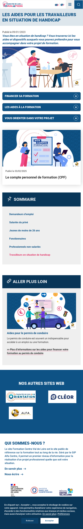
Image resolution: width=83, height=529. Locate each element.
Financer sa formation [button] (22, 96)
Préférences (64, 514)
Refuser (30, 521)
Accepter (49, 521)
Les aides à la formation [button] (23, 107)
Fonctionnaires (17, 238)
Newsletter (57, 5)
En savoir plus (13, 468)
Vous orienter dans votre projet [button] (29, 118)
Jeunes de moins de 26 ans (24, 230)
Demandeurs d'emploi (21, 214)
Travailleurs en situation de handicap (29, 254)
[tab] (41, 96)
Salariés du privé (18, 222)
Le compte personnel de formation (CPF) (35, 177)
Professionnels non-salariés (24, 246)
